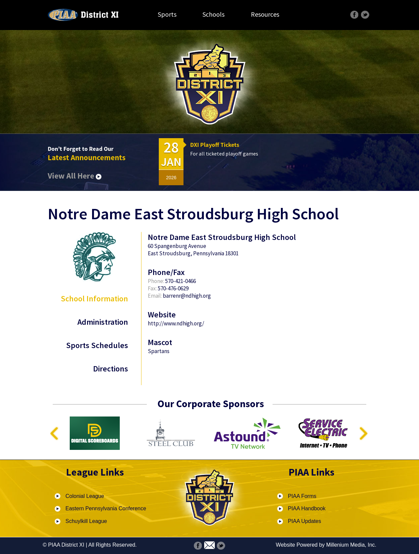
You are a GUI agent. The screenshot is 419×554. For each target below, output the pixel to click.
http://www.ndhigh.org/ (176, 323)
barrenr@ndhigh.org (187, 295)
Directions (110, 368)
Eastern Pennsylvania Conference (105, 508)
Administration (102, 322)
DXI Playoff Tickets (214, 145)
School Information (94, 298)
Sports (167, 14)
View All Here (74, 176)
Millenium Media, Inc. (351, 545)
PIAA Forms (302, 496)
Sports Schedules (97, 345)
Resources (265, 14)
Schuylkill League (86, 521)
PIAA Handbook (307, 508)
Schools (213, 14)
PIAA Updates (304, 521)
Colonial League (84, 496)
